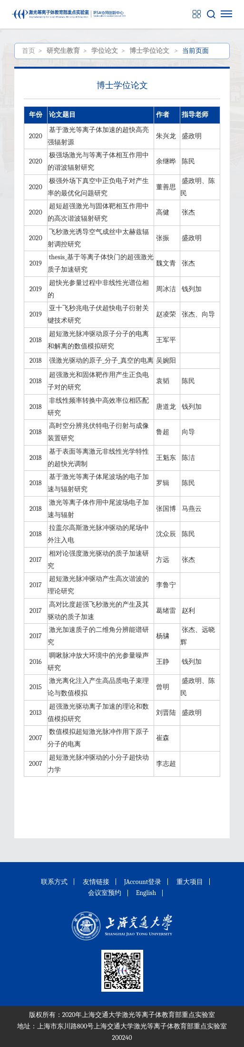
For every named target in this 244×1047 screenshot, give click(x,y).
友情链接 (96, 882)
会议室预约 (104, 893)
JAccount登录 (143, 882)
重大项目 (189, 882)
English (146, 893)
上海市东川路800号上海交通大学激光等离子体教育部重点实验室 (132, 1026)
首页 (28, 51)
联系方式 (54, 882)
